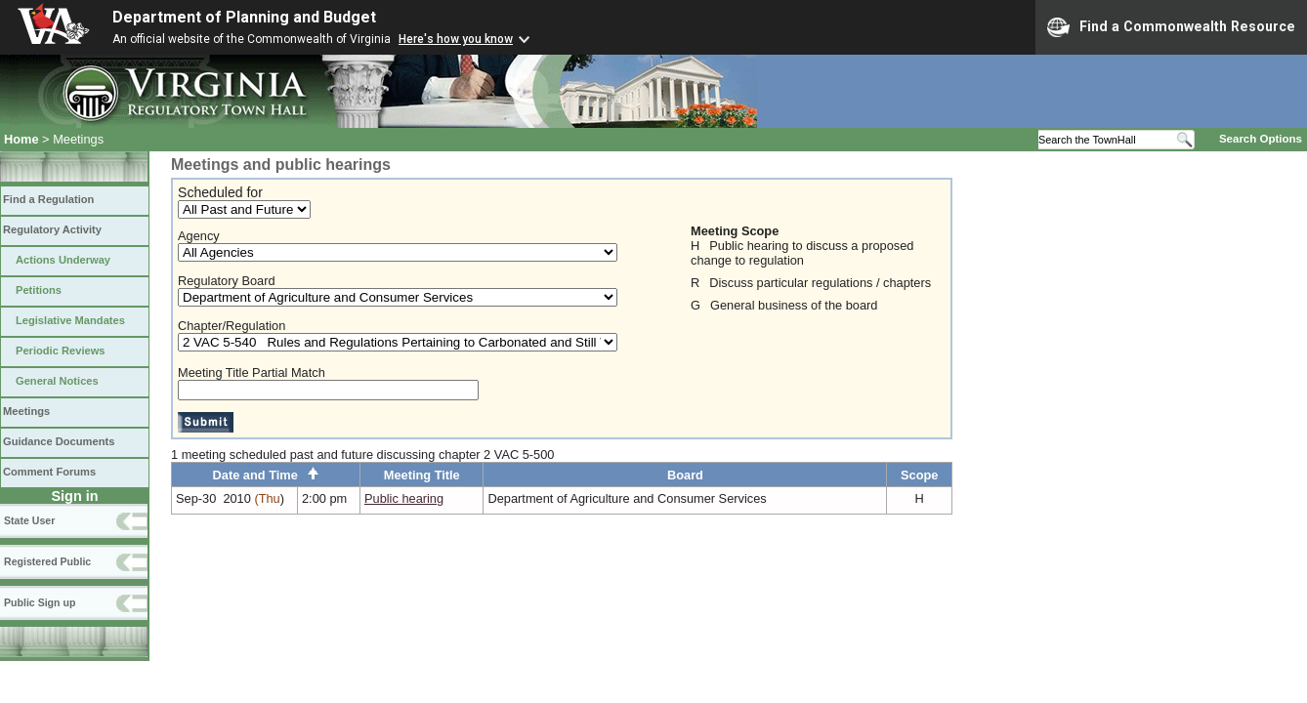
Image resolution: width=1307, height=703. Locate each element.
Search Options (1260, 139)
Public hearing (403, 498)
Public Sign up (39, 602)
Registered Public (47, 561)
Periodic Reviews (60, 350)
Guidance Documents (58, 441)
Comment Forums (49, 471)
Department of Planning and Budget (244, 17)
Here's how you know (456, 39)
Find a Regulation (48, 199)
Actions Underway (63, 260)
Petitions (39, 290)
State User (29, 520)
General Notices (57, 381)
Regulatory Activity (52, 229)
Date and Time (266, 475)
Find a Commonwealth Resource (1171, 27)
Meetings (26, 411)
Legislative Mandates (70, 320)
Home (21, 139)
